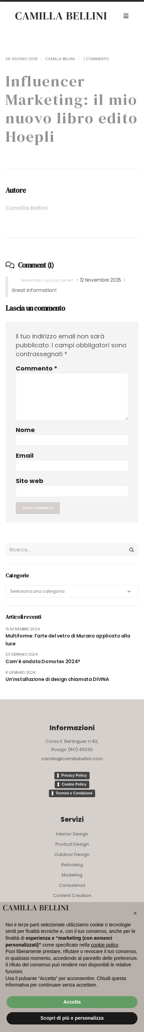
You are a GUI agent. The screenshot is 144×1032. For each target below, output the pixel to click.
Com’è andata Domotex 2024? (42, 661)
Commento (36, 368)
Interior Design (72, 834)
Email (25, 455)
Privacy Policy (74, 775)
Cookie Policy (74, 784)
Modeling (72, 875)
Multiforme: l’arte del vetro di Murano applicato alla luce (67, 639)
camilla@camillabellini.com (72, 759)
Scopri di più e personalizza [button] (71, 1018)
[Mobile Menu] (126, 16)
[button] (135, 913)
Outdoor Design (72, 854)
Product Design (72, 844)
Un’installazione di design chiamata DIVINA (57, 679)
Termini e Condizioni (74, 793)
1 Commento (96, 59)
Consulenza (72, 885)
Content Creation (72, 895)
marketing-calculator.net (47, 280)
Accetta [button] (72, 1002)
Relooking (72, 865)
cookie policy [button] (104, 945)
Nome (25, 430)
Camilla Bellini (60, 59)
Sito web (29, 481)
